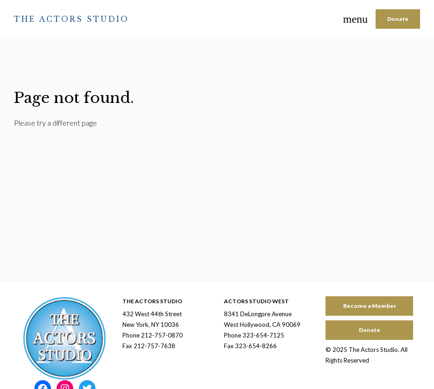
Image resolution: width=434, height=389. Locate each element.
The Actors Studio (71, 19)
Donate (397, 18)
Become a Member (369, 305)
